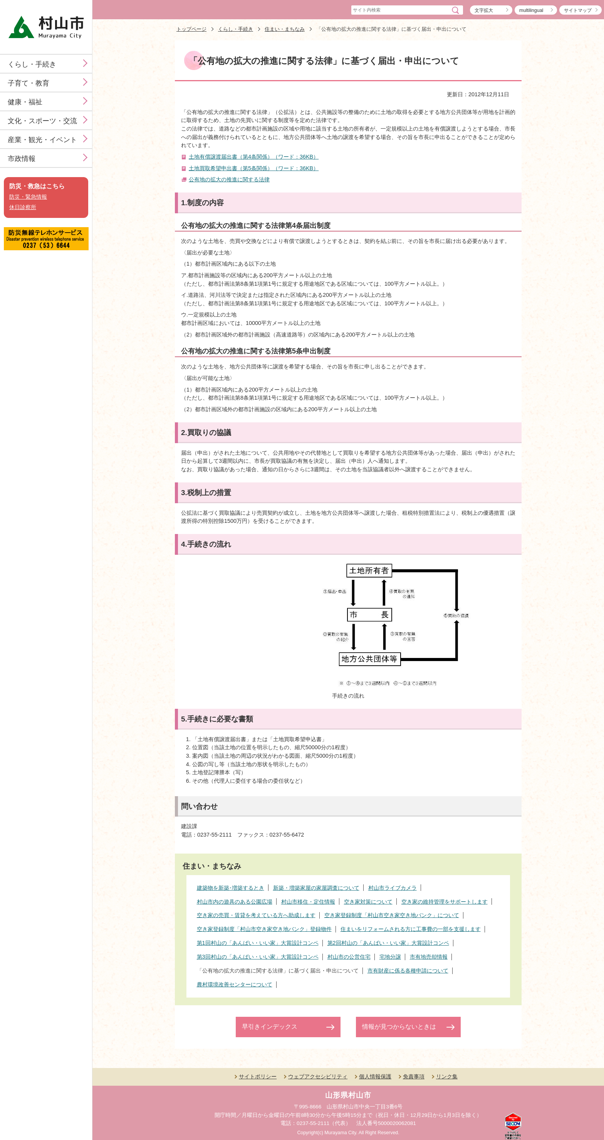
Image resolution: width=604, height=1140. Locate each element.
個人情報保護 (375, 1076)
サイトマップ (578, 10)
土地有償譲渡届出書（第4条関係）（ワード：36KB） (254, 157)
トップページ (191, 29)
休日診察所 (22, 207)
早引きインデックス (269, 1026)
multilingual (531, 10)
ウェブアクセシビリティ (317, 1076)
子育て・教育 (28, 83)
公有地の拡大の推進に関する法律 (229, 179)
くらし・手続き (32, 64)
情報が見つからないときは (399, 1026)
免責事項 (413, 1076)
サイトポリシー (258, 1076)
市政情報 (21, 158)
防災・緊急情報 (28, 197)
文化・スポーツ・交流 (42, 121)
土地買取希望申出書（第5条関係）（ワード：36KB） (254, 168)
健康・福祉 (25, 102)
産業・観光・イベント (42, 140)
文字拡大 (484, 10)
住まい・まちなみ (285, 29)
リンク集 (447, 1076)
